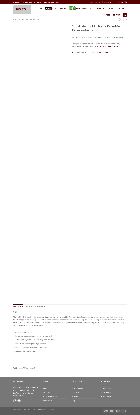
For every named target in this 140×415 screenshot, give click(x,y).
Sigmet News (47, 400)
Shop (50, 8)
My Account (119, 2)
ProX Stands (34, 19)
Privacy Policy (106, 388)
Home (40, 9)
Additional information (35, 306)
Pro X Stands (23, 19)
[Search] (125, 15)
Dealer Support (77, 388)
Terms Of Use (106, 396)
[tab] (18, 306)
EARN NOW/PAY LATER (80, 8)
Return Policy (106, 392)
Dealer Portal (108, 2)
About (91, 2)
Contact (116, 15)
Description (18, 306)
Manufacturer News (49, 396)
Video (108, 15)
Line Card (62, 9)
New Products (101, 9)
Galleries (121, 9)
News (112, 9)
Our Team (98, 2)
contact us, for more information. (106, 46)
